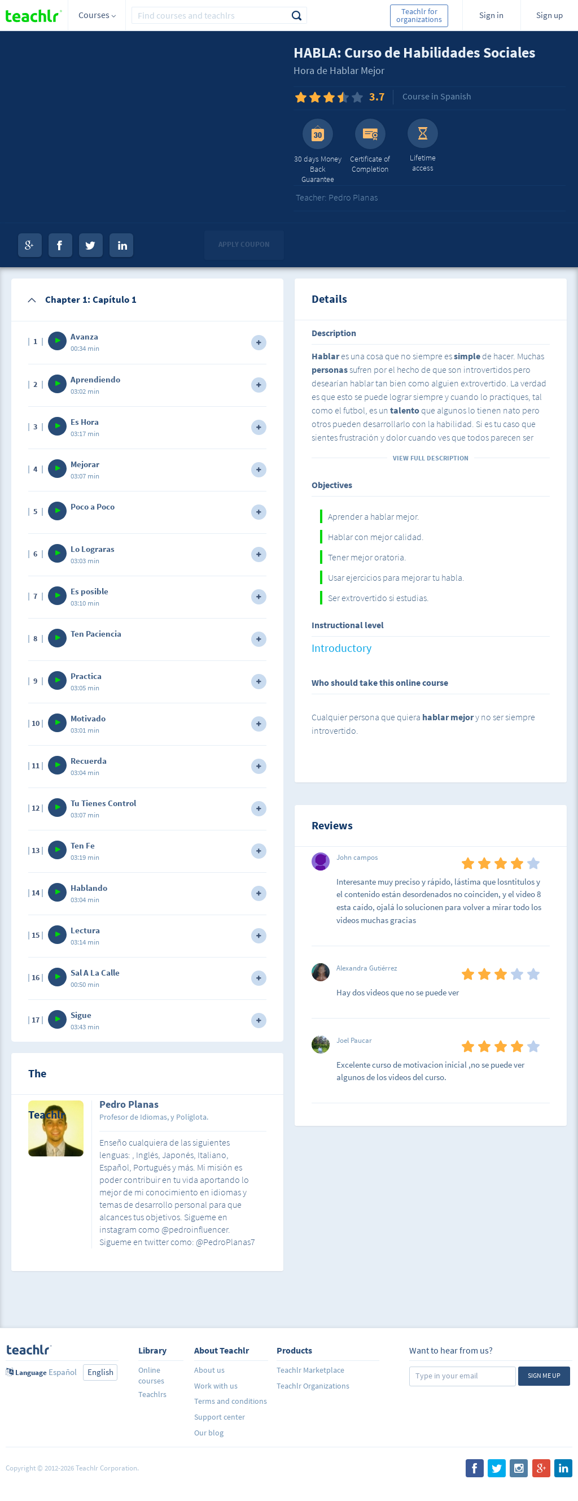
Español (63, 1372)
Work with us (216, 1386)
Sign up (549, 15)
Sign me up (544, 1375)
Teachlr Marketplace (310, 1370)
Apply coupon (244, 244)
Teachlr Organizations (313, 1386)
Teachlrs (152, 1394)
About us (209, 1370)
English (100, 1372)
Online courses (151, 1375)
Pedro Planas (129, 1105)
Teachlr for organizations (419, 15)
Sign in (491, 15)
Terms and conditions (230, 1401)
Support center (219, 1417)
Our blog (209, 1433)
